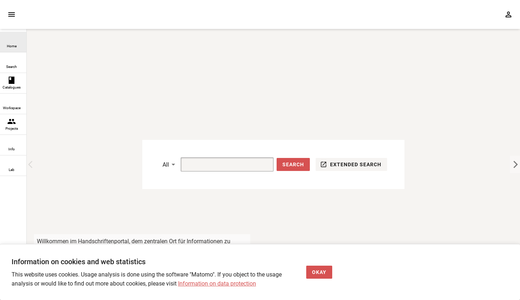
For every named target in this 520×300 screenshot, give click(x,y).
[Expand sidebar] (11, 14)
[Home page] (68, 17)
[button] (293, 164)
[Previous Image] (32, 164)
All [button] (165, 164)
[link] (13, 42)
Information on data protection (217, 283)
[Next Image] (515, 164)
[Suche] (219, 164)
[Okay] (319, 272)
